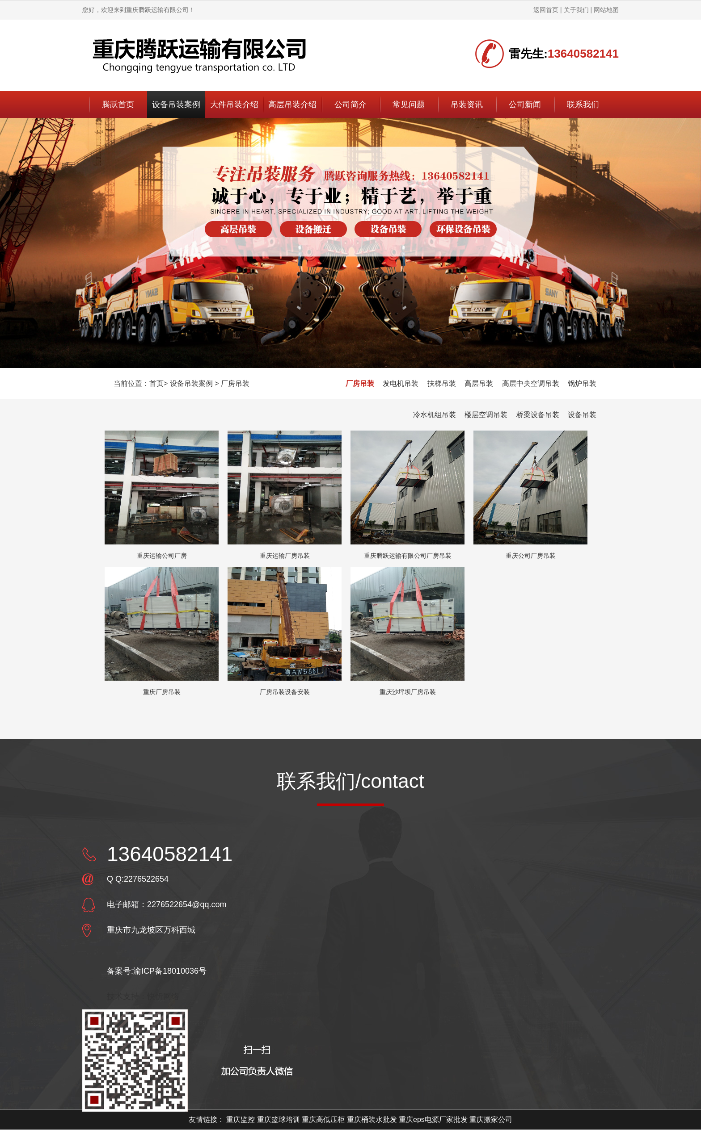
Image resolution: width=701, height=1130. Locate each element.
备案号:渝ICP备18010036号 (157, 971)
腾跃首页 (118, 104)
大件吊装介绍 (234, 104)
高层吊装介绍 (292, 104)
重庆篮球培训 (278, 1119)
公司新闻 (525, 104)
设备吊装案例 (176, 104)
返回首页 (545, 9)
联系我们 (583, 104)
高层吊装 (479, 383)
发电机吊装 (400, 383)
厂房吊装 (235, 383)
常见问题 (409, 104)
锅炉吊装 (582, 383)
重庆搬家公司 (490, 1119)
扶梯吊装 (441, 383)
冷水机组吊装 (434, 415)
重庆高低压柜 (323, 1119)
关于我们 (576, 9)
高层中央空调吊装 (530, 383)
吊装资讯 (467, 104)
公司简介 (350, 104)
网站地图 (606, 9)
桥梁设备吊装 (537, 415)
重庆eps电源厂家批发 (433, 1119)
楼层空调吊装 (486, 415)
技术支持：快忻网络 (143, 996)
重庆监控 (240, 1119)
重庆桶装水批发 (372, 1119)
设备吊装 (582, 415)
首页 (156, 383)
